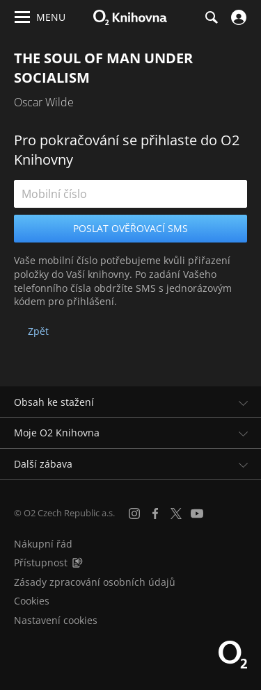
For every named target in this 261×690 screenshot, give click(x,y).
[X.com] (176, 513)
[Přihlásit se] (237, 17)
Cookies (31, 600)
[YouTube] (197, 513)
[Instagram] (134, 513)
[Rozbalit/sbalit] (242, 402)
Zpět (38, 331)
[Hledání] (211, 17)
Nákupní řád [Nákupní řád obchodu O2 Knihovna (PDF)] (43, 543)
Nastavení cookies (55, 620)
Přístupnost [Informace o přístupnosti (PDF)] (41, 562)
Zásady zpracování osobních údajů (94, 582)
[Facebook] (155, 513)
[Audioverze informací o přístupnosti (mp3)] (77, 562)
